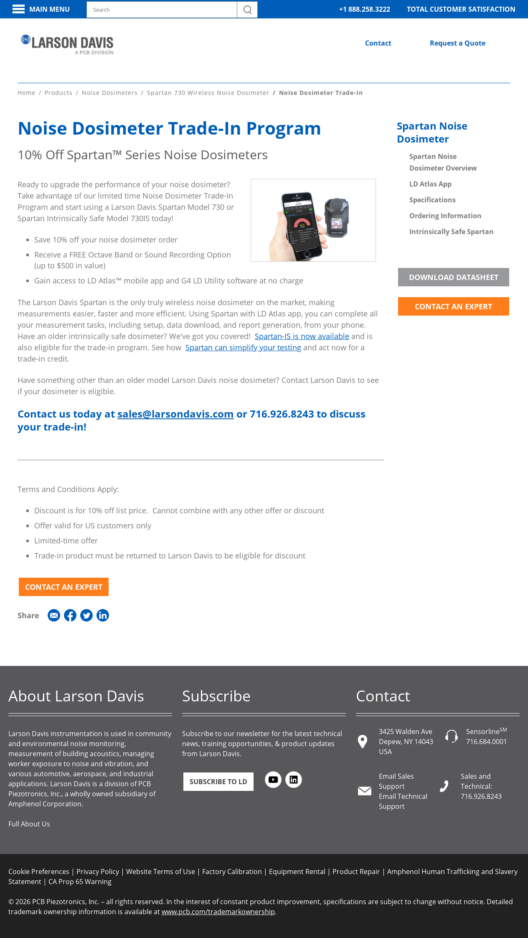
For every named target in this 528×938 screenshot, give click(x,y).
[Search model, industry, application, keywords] (172, 9)
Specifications (432, 198)
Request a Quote (457, 43)
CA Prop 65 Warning (80, 880)
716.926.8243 (481, 795)
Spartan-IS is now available (302, 335)
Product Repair (356, 870)
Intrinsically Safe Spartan (451, 230)
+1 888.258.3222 (364, 9)
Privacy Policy (97, 870)
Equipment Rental (297, 870)
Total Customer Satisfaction (461, 9)
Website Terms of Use (160, 870)
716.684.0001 (486, 740)
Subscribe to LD (218, 780)
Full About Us (29, 822)
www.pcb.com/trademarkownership (218, 910)
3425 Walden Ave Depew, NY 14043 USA (406, 740)
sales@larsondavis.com (175, 413)
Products (59, 92)
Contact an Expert (63, 586)
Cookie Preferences (38, 870)
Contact (378, 43)
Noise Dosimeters (110, 92)
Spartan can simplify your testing (243, 347)
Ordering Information (445, 214)
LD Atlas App (430, 182)
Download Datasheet (453, 276)
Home (27, 92)
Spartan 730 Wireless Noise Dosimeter (208, 92)
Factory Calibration (232, 870)
